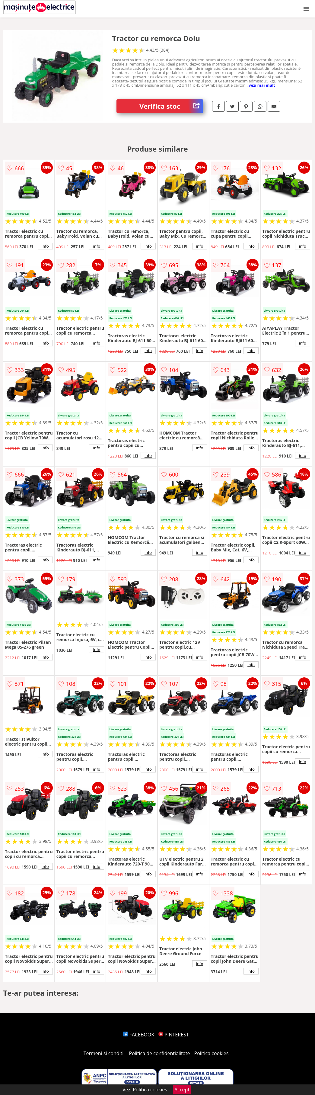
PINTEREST (173, 1034)
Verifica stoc (171, 106)
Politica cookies (211, 1053)
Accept (181, 1089)
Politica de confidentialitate (159, 1053)
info (45, 246)
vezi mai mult (262, 85)
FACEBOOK (138, 1034)
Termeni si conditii (104, 1053)
